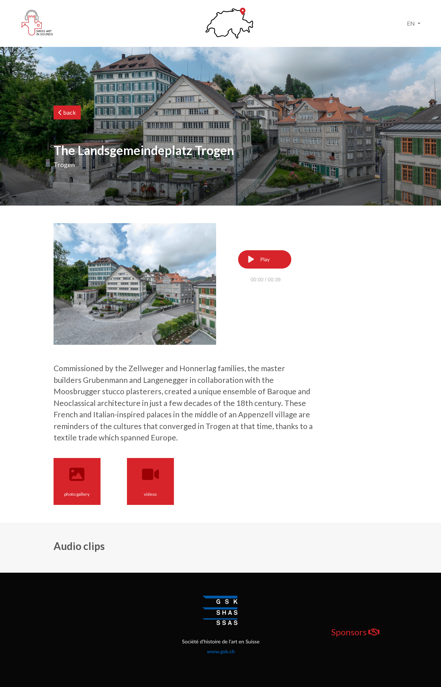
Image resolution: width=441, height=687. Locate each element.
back (67, 112)
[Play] (264, 259)
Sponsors (355, 632)
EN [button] (411, 23)
